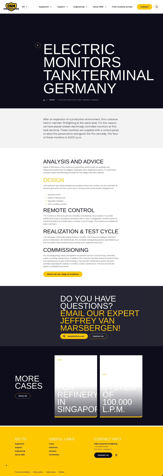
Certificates (54, 454)
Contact (145, 7)
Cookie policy (50, 472)
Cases (52, 100)
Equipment (45, 6)
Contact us (98, 336)
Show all (23, 396)
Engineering (81, 6)
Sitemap (61, 472)
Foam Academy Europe (122, 7)
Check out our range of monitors (63, 274)
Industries (53, 447)
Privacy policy (38, 472)
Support (62, 6)
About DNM (100, 6)
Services (52, 451)
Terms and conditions (22, 472)
